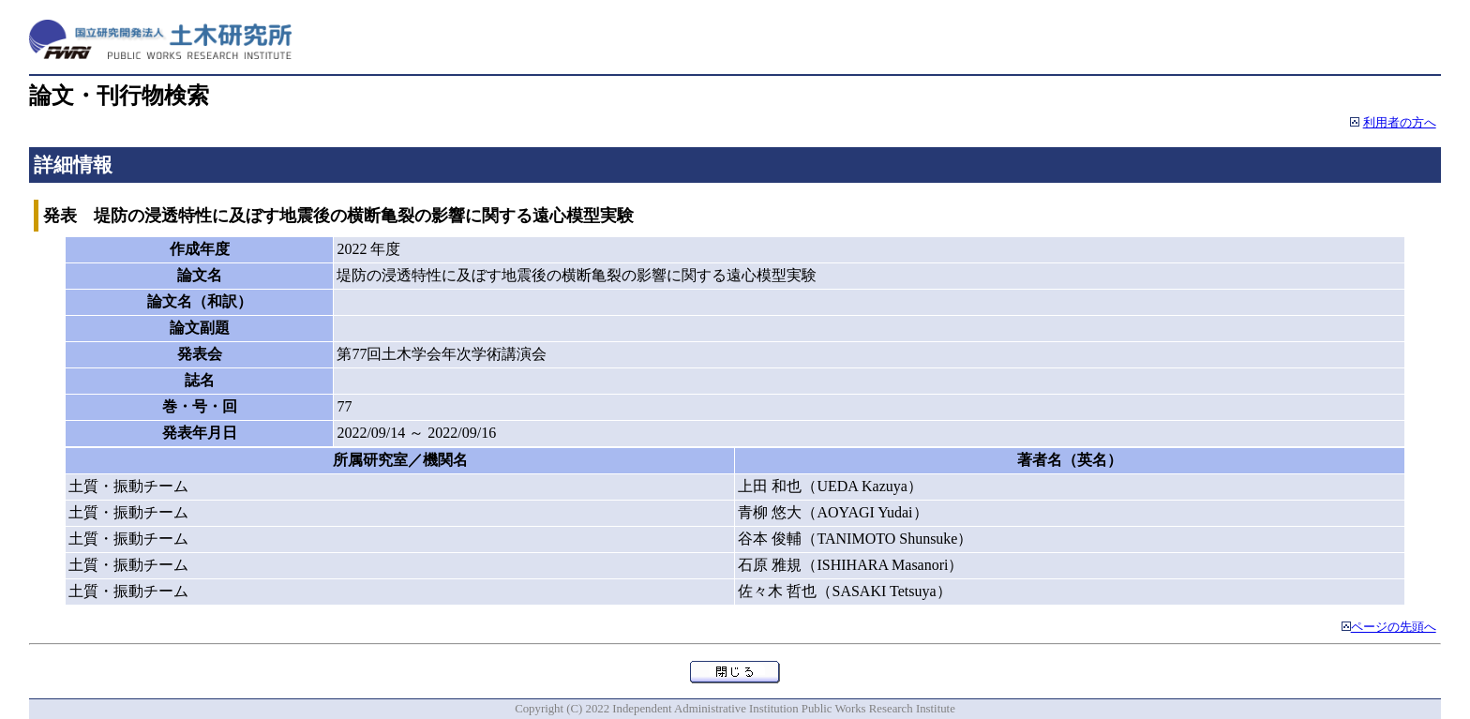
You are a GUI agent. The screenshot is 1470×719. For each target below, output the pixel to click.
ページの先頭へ (1393, 627)
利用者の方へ (1399, 122)
